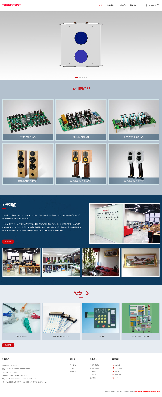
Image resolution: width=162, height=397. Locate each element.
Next (160, 45)
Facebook (118, 368)
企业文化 (73, 368)
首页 (100, 5)
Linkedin (118, 365)
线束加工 (93, 378)
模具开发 (93, 375)
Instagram (118, 378)
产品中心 (121, 5)
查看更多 (8, 345)
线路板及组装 (94, 368)
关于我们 (110, 5)
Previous (1, 45)
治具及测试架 (94, 365)
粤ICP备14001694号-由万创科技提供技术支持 (147, 391)
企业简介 (73, 365)
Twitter (117, 371)
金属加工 (93, 371)
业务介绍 (73, 371)
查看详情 (8, 241)
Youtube (118, 375)
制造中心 (133, 5)
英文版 (151, 5)
